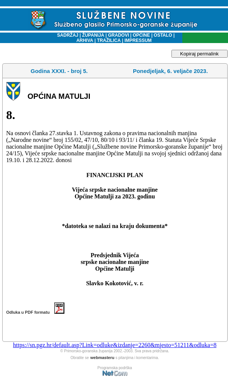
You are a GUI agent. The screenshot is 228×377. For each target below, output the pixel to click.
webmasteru (102, 357)
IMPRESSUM (138, 40)
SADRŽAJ (66, 35)
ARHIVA (84, 40)
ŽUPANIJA (93, 35)
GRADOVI (118, 35)
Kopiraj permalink (199, 54)
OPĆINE (141, 35)
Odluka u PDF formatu (35, 312)
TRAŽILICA (108, 40)
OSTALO (163, 35)
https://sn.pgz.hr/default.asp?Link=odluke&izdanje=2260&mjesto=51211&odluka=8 (114, 345)
